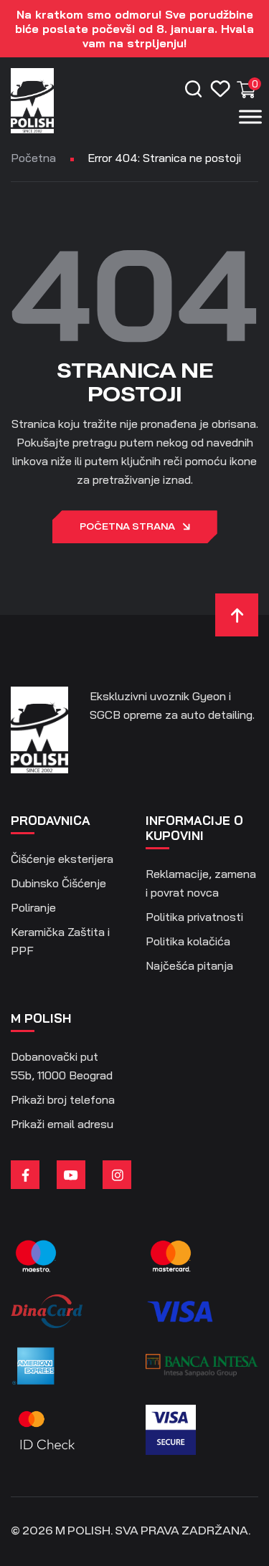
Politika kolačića (188, 941)
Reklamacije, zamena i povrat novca (201, 882)
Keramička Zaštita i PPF (60, 941)
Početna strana (135, 527)
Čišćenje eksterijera (62, 858)
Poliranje (33, 907)
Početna (33, 158)
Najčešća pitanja (189, 965)
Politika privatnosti (194, 916)
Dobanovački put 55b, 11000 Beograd (62, 1065)
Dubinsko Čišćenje (58, 883)
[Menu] (250, 116)
